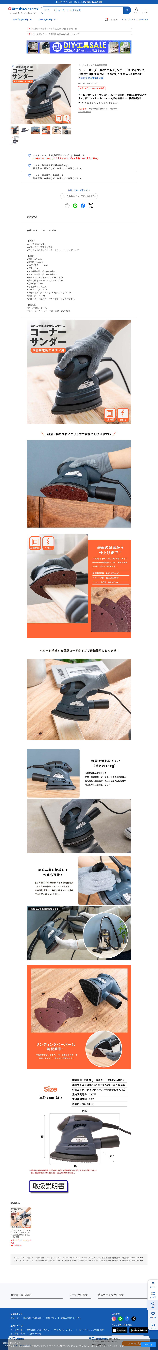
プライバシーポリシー (64, 1330)
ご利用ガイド (17, 1330)
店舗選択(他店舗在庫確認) (91, 78)
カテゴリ (153, 1297)
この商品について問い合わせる (81, 196)
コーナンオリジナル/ (92, 65)
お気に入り (153, 1317)
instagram (113, 1318)
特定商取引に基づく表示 (38, 1330)
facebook (127, 1318)
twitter (133, 1318)
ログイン (153, 1287)
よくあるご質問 (18, 1334)
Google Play (138, 1330)
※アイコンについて (84, 112)
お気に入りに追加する (68, 121)
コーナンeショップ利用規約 (91, 1330)
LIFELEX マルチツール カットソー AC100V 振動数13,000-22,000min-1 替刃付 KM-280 (21, 1233)
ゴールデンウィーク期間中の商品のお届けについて (52, 34)
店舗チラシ (51, 1318)
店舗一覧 (15, 1318)
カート (153, 1328)
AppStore (119, 1330)
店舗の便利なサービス (71, 1318)
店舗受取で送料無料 (32, 1318)
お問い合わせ (35, 1334)
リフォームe (141, 19)
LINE (120, 1318)
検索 (153, 1307)
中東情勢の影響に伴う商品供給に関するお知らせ (51, 28)
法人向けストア (127, 19)
